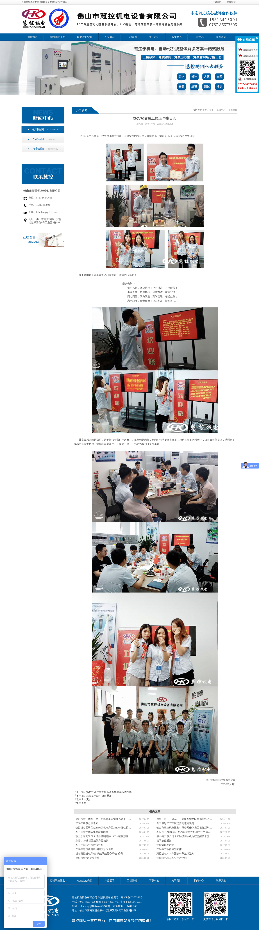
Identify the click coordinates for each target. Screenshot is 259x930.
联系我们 (221, 37)
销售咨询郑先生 (248, 50)
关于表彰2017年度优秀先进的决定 (175, 823)
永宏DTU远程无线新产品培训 (92, 840)
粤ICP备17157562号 (132, 897)
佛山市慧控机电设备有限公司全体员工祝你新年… (184, 827)
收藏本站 (217, 2)
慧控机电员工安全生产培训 (171, 858)
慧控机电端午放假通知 (99, 795)
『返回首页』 (81, 803)
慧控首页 (33, 37)
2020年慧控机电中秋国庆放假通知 (94, 849)
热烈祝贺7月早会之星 (87, 858)
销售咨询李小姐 (248, 56)
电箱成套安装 (84, 37)
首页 (211, 110)
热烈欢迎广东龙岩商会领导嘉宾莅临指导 (109, 792)
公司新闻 (45, 129)
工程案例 (132, 37)
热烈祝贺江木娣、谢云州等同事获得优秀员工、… (103, 819)
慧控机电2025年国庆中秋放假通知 (175, 853)
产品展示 (109, 37)
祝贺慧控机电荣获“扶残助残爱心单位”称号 (99, 853)
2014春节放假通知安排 (169, 849)
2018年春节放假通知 (87, 823)
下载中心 (199, 37)
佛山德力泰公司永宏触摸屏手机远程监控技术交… (184, 836)
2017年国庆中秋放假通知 (89, 845)
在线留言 (231, 2)
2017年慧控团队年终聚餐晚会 (92, 832)
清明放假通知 (164, 840)
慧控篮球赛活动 (165, 845)
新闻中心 (176, 37)
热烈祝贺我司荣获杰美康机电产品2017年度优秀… (103, 827)
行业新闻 (45, 148)
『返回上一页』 (82, 799)
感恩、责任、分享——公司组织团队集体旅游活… (184, 819)
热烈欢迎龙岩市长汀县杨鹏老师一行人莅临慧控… (103, 836)
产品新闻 (45, 139)
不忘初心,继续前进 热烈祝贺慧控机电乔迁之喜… (183, 832)
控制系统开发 (57, 37)
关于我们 (154, 37)
